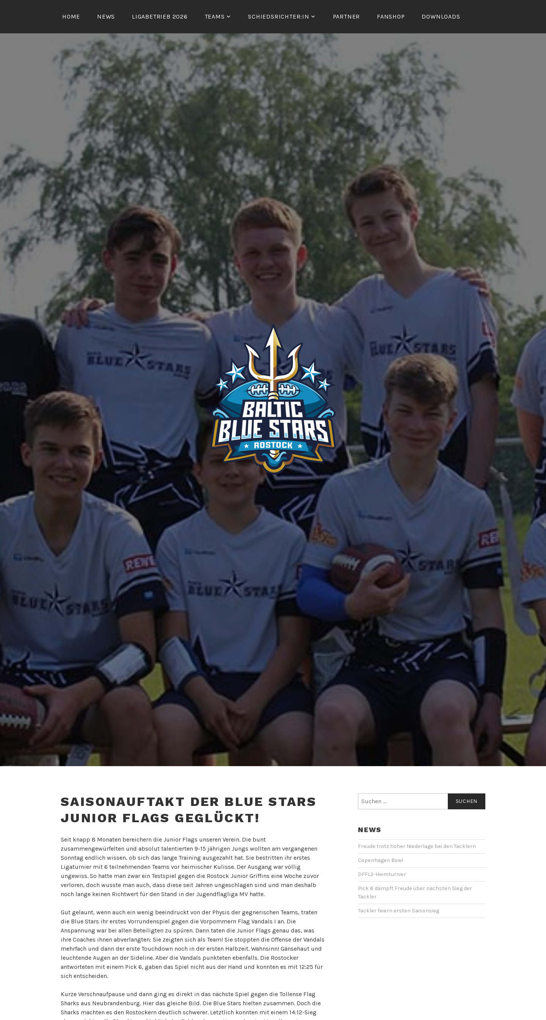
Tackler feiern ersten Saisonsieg (398, 910)
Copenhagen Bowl (380, 860)
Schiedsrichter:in (278, 16)
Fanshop (391, 16)
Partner (346, 16)
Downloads (441, 16)
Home (71, 16)
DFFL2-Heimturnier (382, 874)
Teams (215, 16)
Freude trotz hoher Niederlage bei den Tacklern (417, 846)
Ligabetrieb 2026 (160, 16)
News (106, 16)
